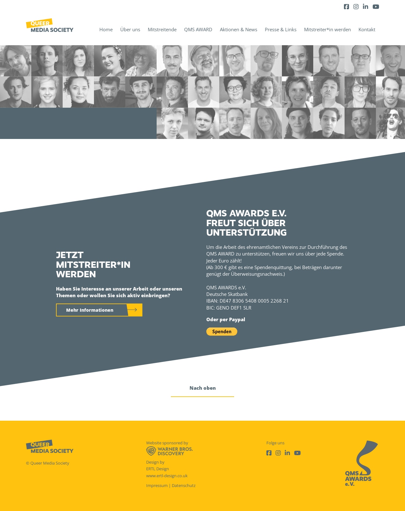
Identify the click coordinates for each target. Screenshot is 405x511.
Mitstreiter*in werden (327, 29)
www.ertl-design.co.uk (167, 475)
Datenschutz (184, 485)
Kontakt (366, 29)
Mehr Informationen (89, 310)
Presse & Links (280, 29)
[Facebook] (346, 6)
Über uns (130, 29)
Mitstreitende (162, 29)
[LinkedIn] (365, 6)
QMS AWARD (198, 29)
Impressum (157, 485)
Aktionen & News (238, 29)
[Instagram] (355, 6)
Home (106, 29)
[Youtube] (375, 6)
